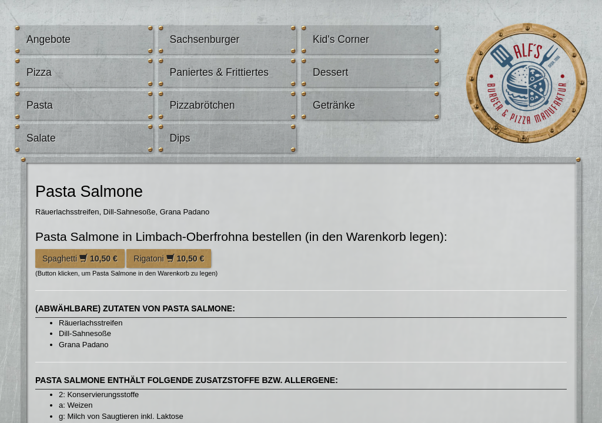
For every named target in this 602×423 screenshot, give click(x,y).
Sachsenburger (205, 39)
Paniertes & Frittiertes (219, 72)
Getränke (334, 105)
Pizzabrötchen (202, 105)
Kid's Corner (341, 39)
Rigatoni (168, 258)
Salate (41, 138)
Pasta (39, 105)
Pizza (39, 72)
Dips (180, 138)
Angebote (48, 39)
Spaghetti (80, 258)
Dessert (330, 72)
